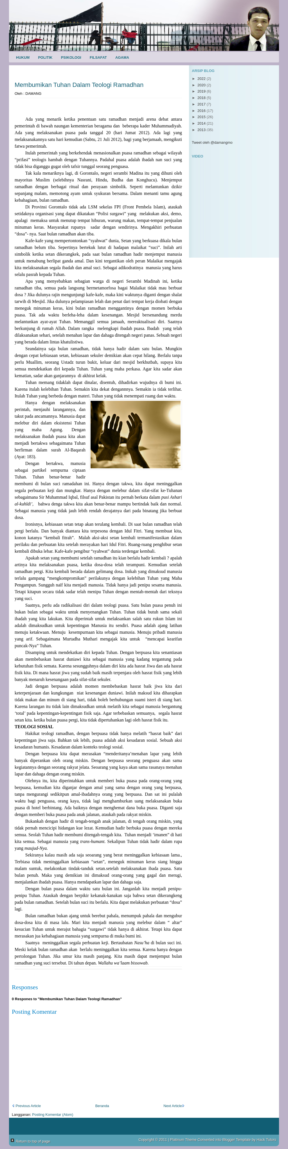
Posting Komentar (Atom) (52, 1114)
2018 (202, 98)
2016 (202, 111)
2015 (202, 117)
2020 (202, 85)
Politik (45, 57)
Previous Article (26, 1106)
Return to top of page (33, 1141)
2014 (202, 123)
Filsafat (98, 57)
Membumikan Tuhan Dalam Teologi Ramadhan (79, 84)
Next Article (174, 1106)
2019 (202, 91)
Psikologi (71, 57)
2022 (202, 79)
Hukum (23, 57)
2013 (202, 130)
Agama (122, 57)
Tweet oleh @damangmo (212, 142)
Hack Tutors (266, 1139)
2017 (202, 104)
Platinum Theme (183, 1139)
